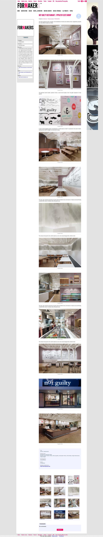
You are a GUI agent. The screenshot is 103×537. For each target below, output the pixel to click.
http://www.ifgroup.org (45, 466)
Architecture (24, 11)
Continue (61, 536)
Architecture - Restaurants (47, 18)
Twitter (45, 1)
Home (18, 11)
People (71, 11)
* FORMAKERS (25, 37)
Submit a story (24, 1)
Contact (35, 1)
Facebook (49, 1)
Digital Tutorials (57, 11)
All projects (65, 11)
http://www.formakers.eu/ (23, 77)
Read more (54, 536)
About (19, 1)
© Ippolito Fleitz (45, 479)
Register (80, 1)
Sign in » (60, 529)
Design (30, 11)
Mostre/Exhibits (48, 11)
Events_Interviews (37, 11)
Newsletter (40, 1)
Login (85, 1)
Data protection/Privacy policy (62, 1)
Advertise (30, 1)
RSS (53, 1)
